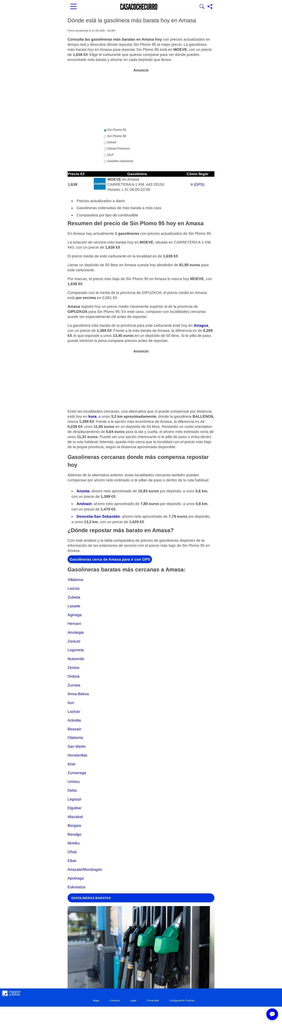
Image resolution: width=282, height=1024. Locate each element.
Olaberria (75, 738)
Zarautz (74, 641)
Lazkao (74, 711)
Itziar (72, 764)
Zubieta (74, 597)
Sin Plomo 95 (115, 130)
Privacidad (153, 1000)
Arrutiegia (76, 632)
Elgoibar (74, 808)
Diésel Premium (117, 148)
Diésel (110, 142)
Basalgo (74, 834)
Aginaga (75, 615)
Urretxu (74, 782)
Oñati (72, 852)
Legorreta (76, 650)
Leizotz (74, 588)
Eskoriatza (76, 887)
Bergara (74, 825)
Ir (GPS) (197, 184)
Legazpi (74, 799)
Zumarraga (77, 773)
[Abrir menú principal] (73, 7)
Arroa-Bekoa (78, 694)
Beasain (74, 729)
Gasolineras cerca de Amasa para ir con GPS (110, 559)
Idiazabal (75, 817)
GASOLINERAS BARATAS (91, 898)
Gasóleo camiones (118, 161)
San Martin (77, 746)
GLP (109, 155)
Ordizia (74, 676)
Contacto (115, 1000)
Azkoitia (74, 720)
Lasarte (74, 606)
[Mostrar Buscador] (201, 7)
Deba (72, 790)
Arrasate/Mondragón (85, 869)
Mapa (96, 1000)
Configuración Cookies (182, 1000)
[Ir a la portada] (138, 7)
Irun (71, 703)
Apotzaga (76, 878)
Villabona (75, 580)
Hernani (74, 624)
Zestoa (73, 667)
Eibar (72, 861)
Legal (133, 1000)
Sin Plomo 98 (115, 136)
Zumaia (74, 685)
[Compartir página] (209, 7)
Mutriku (74, 843)
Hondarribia (77, 755)
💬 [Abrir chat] (272, 1014)
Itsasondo (76, 659)
